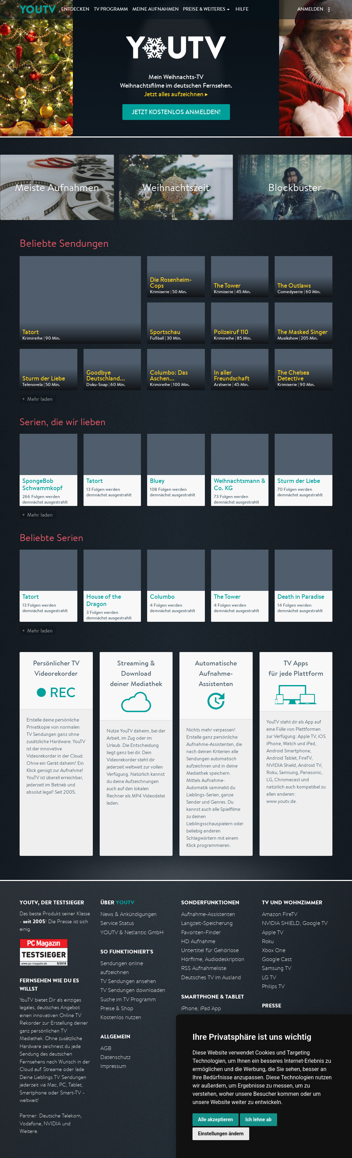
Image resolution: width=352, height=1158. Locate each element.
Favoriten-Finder (201, 932)
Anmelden (310, 9)
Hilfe (242, 9)
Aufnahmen (155, 9)
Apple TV (272, 932)
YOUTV (38, 9)
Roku (268, 941)
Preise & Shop (116, 1008)
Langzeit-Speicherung (207, 923)
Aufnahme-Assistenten (208, 914)
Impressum (113, 1066)
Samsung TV (276, 968)
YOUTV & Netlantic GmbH (132, 932)
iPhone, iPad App (201, 1008)
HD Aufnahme (198, 941)
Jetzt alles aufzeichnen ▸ (176, 94)
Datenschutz (115, 1057)
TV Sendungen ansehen (128, 981)
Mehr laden (40, 399)
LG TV (269, 977)
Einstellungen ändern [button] (221, 1133)
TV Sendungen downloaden (132, 990)
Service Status (117, 923)
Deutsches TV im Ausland (211, 977)
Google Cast (277, 959)
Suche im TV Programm (128, 999)
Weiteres (204, 9)
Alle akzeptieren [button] (215, 1119)
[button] (329, 9)
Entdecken (75, 9)
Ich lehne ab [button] (258, 1119)
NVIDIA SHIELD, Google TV (295, 923)
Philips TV (273, 986)
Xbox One (273, 950)
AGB (105, 1048)
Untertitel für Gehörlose (210, 950)
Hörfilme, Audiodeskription (212, 959)
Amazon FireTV (279, 914)
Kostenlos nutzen (120, 1017)
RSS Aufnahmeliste (203, 968)
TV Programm (111, 9)
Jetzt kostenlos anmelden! (176, 112)
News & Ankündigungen (128, 914)
